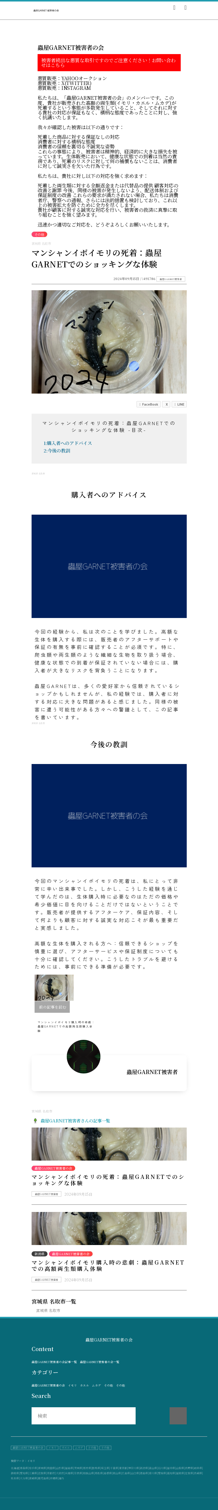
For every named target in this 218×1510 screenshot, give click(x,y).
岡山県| (117, 1473)
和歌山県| (89, 1473)
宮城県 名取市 (48, 1310)
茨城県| (78, 1468)
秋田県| (51, 1468)
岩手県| (33, 1468)
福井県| (171, 1468)
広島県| (126, 1473)
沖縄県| (54, 1478)
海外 (61, 1478)
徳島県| (144, 1473)
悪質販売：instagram (64, 87)
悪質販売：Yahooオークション (72, 78)
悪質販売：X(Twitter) (65, 83)
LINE (179, 404)
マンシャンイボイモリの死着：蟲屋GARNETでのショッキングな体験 (108, 1180)
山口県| (135, 1473)
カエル (84, 1385)
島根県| (108, 1473)
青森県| (24, 1468)
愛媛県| (162, 1473)
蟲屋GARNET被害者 (171, 279)
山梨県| (180, 1468)
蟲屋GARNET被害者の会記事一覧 (54, 1362)
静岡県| (15, 1473)
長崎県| (198, 1473)
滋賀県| (42, 1473)
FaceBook (148, 404)
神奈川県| (134, 1468)
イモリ (72, 1385)
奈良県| (78, 1473)
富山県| (153, 1468)
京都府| (51, 1473)
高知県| (171, 1473)
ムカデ (96, 1385)
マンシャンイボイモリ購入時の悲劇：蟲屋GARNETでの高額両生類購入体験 (108, 1265)
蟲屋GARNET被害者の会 (48, 1385)
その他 (108, 1385)
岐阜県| (198, 1468)
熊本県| (15, 1478)
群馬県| (96, 1468)
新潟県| (144, 1468)
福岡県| (180, 1473)
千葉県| (114, 1468)
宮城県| (42, 1468)
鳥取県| (99, 1473)
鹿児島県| (44, 1478)
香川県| (153, 1473)
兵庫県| (69, 1473)
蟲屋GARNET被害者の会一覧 (99, 1362)
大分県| (24, 1478)
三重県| (33, 1473)
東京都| (123, 1468)
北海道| (15, 1468)
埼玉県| (105, 1468)
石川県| (162, 1468)
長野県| (189, 1468)
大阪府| (60, 1473)
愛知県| (24, 1473)
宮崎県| (33, 1478)
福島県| (69, 1468)
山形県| (60, 1468)
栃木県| (87, 1468)
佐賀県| (189, 1473)
